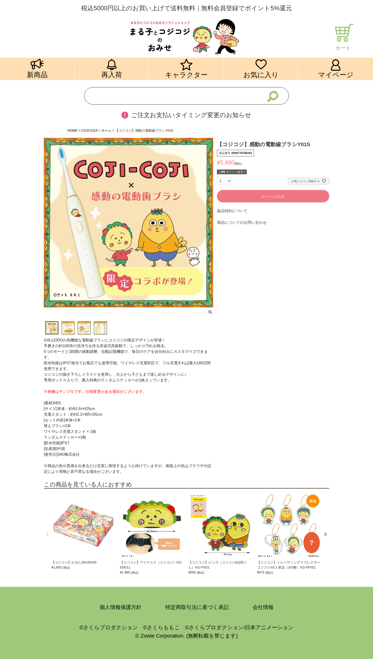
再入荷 (111, 75)
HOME (73, 130)
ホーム (106, 130)
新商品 (37, 75)
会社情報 (263, 607)
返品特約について (232, 211)
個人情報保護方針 (121, 607)
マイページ (335, 75)
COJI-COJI (89, 130)
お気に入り (261, 75)
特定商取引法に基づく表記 (197, 607)
